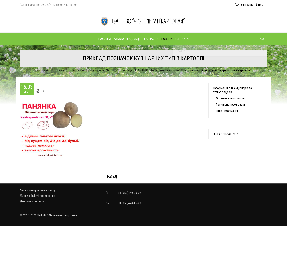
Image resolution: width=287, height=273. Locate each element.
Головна (43, 70)
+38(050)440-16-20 (65, 5)
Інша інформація (227, 111)
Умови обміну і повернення (37, 235)
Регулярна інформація (230, 105)
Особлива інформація (230, 98)
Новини (61, 70)
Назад (112, 177)
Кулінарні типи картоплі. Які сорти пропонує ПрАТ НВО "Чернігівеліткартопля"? (127, 70)
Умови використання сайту (37, 230)
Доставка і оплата (32, 241)
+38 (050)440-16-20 (128, 243)
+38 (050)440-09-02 (35, 5)
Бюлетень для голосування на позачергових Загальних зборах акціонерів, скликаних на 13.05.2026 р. (238, 195)
